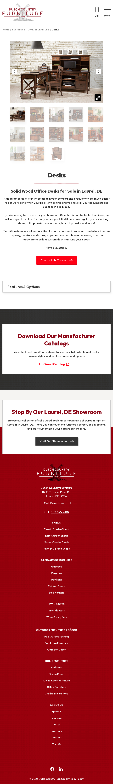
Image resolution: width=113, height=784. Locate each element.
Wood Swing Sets (56, 617)
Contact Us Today (53, 260)
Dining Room (56, 674)
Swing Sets (57, 604)
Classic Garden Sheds (56, 529)
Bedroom (56, 667)
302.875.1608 (60, 512)
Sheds (56, 522)
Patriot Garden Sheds (57, 548)
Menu (107, 15)
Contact (56, 737)
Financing (56, 718)
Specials (56, 711)
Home (5, 29)
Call (97, 15)
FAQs (56, 724)
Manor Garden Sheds (56, 542)
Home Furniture (56, 661)
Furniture (18, 29)
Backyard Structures (56, 560)
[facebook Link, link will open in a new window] (52, 769)
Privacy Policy (75, 778)
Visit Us (56, 744)
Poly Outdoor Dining (56, 636)
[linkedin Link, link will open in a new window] (61, 769)
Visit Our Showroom (53, 441)
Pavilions (56, 579)
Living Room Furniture (56, 680)
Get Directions (54, 503)
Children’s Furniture (56, 693)
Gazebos (56, 566)
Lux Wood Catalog (52, 364)
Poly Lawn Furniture (56, 643)
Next (98, 71)
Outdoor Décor (56, 649)
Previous (14, 71)
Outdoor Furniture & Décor (56, 630)
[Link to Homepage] (56, 472)
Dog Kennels (56, 592)
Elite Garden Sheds (56, 535)
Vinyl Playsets (56, 610)
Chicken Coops (56, 586)
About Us (56, 705)
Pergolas (56, 573)
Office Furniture (38, 29)
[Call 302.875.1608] (97, 12)
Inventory (56, 731)
